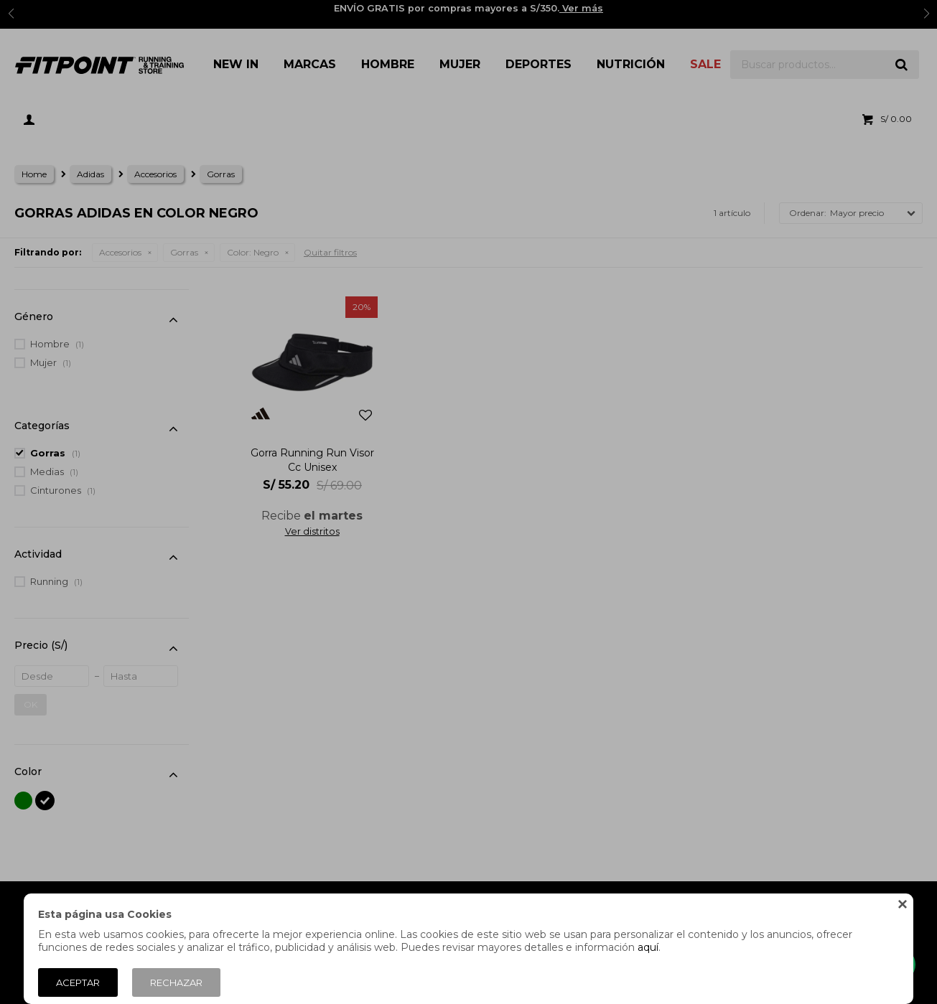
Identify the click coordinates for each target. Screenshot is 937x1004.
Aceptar (78, 982)
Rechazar (176, 982)
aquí (648, 947)
